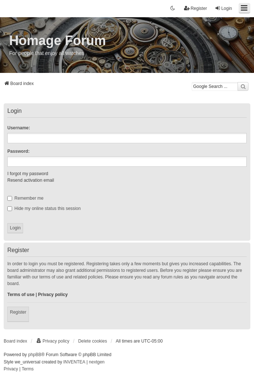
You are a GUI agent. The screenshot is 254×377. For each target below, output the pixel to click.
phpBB (34, 354)
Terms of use (20, 294)
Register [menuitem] (195, 8)
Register (18, 312)
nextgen (97, 362)
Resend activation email (30, 180)
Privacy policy (53, 294)
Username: (18, 127)
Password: (18, 151)
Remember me (25, 198)
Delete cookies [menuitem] (92, 341)
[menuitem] (52, 341)
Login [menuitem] (223, 8)
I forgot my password (27, 173)
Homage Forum (57, 40)
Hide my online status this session (44, 208)
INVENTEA (74, 362)
